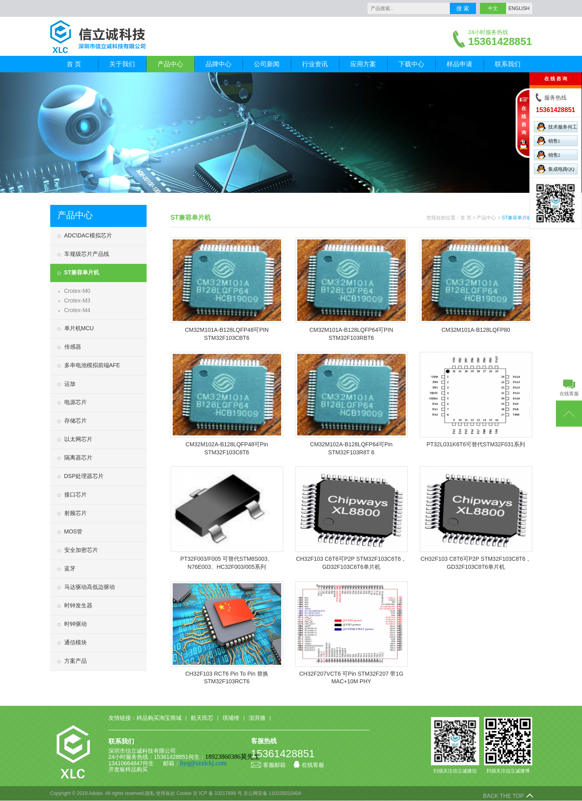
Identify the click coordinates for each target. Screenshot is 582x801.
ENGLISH (519, 8)
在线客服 (309, 765)
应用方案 (363, 64)
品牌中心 (218, 64)
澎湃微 (257, 718)
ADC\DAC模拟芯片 (88, 235)
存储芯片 (75, 420)
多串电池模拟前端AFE (92, 365)
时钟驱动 (75, 624)
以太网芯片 (78, 439)
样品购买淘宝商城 (159, 718)
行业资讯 (315, 64)
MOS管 (73, 531)
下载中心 (411, 64)
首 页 (74, 64)
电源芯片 (75, 402)
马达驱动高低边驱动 (89, 587)
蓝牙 (70, 568)
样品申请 (459, 64)
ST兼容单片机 (82, 272)
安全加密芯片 (81, 550)
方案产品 (75, 661)
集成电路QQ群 (555, 169)
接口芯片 (75, 494)
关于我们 (122, 64)
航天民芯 (202, 718)
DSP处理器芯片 (84, 476)
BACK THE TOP (503, 796)
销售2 (548, 155)
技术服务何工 (557, 127)
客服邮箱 (268, 765)
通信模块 (75, 642)
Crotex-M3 (77, 300)
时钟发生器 (78, 605)
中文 (493, 8)
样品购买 (136, 769)
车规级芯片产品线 (86, 254)
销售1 (548, 141)
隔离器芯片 (78, 457)
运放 (70, 383)
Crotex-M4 (77, 310)
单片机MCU (79, 328)
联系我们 (508, 64)
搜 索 (462, 8)
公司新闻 (267, 64)
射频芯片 (75, 513)
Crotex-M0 (77, 291)
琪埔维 (231, 718)
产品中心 (170, 64)
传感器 (72, 346)
